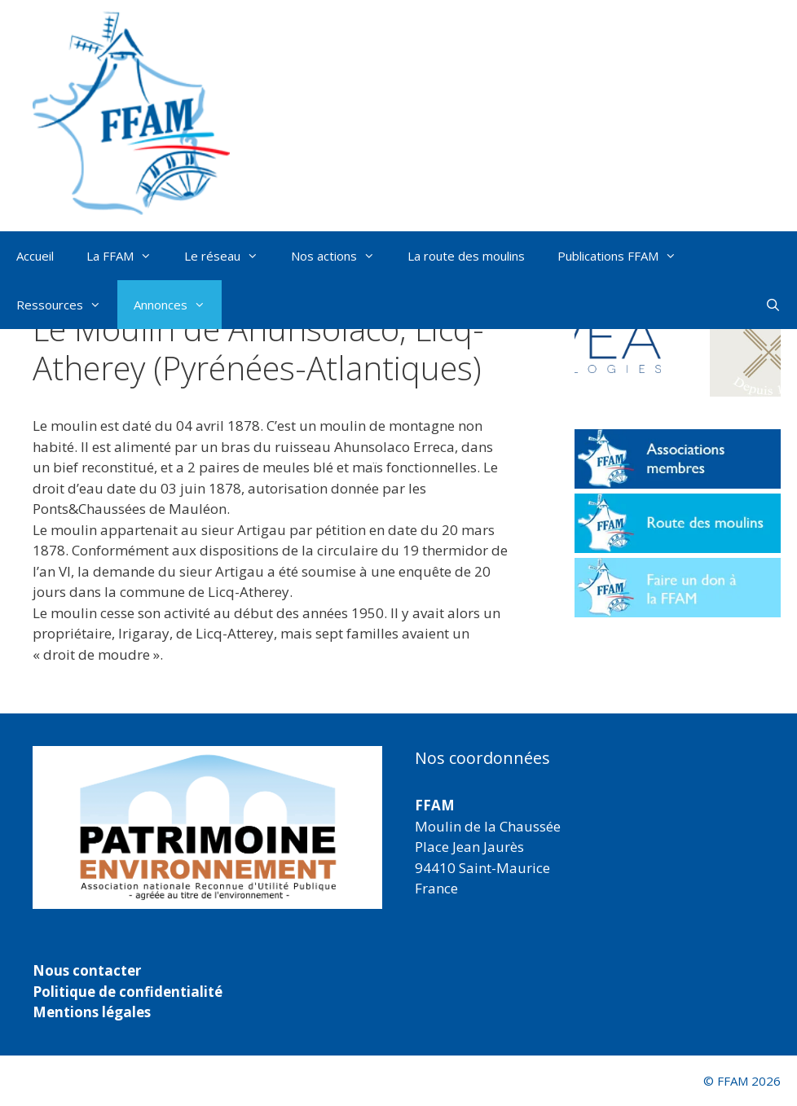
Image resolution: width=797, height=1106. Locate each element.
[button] (622, 345)
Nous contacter (87, 970)
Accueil (35, 256)
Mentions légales (92, 1012)
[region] (207, 827)
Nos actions (341, 255)
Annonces (178, 304)
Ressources (66, 304)
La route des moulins (466, 256)
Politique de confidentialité (127, 991)
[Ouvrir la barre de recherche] (773, 304)
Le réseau (229, 255)
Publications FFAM (625, 255)
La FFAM (127, 255)
